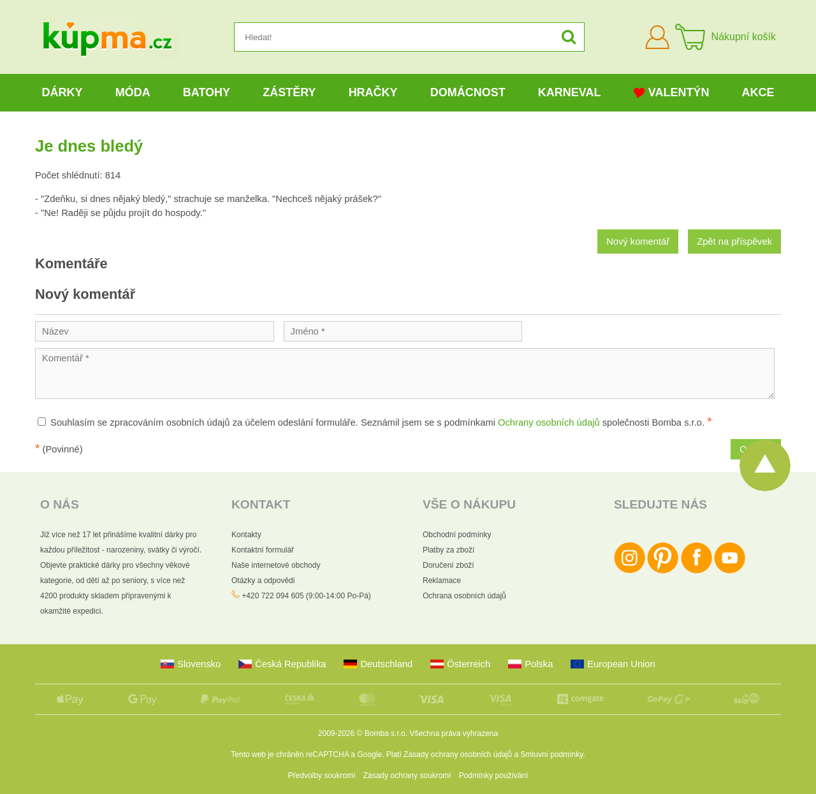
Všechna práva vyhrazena (453, 733)
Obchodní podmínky (457, 534)
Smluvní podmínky (552, 754)
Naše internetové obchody (275, 565)
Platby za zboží (448, 549)
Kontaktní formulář (262, 549)
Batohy (206, 92)
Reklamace (442, 580)
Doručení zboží (448, 565)
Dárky (62, 92)
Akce (758, 92)
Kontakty (246, 534)
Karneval (569, 92)
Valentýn (672, 92)
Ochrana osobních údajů (464, 595)
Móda (132, 92)
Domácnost (468, 92)
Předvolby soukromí (322, 775)
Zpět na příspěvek (734, 241)
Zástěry (289, 92)
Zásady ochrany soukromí (407, 775)
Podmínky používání (493, 775)
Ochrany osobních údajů (549, 422)
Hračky (373, 92)
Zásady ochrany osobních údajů (458, 754)
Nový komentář (637, 241)
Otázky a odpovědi (263, 580)
